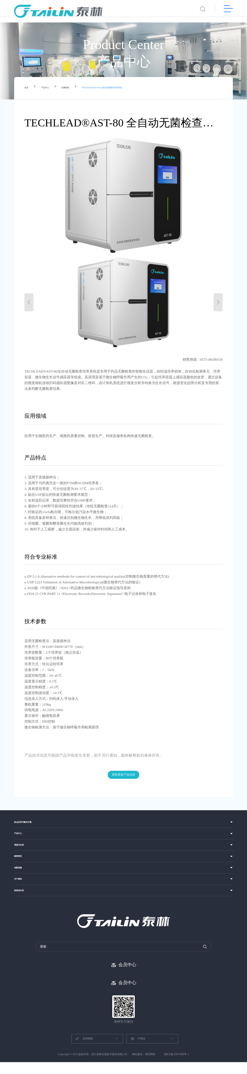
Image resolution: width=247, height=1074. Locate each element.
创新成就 (21, 876)
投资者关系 (23, 901)
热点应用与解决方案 (30, 824)
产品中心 (51, 88)
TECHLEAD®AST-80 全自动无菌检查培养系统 (134, 88)
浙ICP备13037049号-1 (176, 1066)
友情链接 (84, 1051)
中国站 (138, 1051)
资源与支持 (23, 850)
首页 (28, 88)
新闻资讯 (21, 863)
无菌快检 (78, 88)
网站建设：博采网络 (143, 1066)
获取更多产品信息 (123, 775)
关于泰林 (21, 888)
